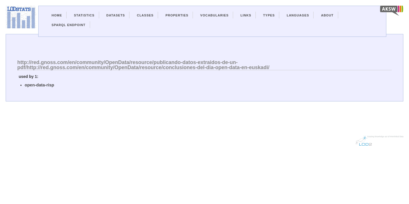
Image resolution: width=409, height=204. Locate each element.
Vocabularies (214, 15)
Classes (145, 15)
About (327, 15)
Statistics (84, 15)
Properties (176, 15)
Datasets (115, 15)
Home (57, 15)
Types (269, 15)
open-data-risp (39, 84)
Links (245, 15)
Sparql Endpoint (69, 25)
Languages (298, 15)
